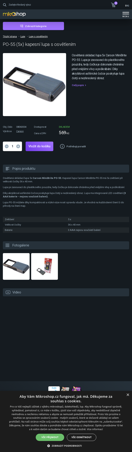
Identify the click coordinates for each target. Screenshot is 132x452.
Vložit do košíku (39, 146)
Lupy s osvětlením (38, 36)
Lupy (22, 36)
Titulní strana (10, 36)
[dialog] (66, 421)
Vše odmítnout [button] (81, 437)
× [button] (127, 395)
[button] (66, 445)
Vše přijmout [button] (49, 437)
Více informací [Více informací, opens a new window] (95, 429)
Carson (20, 131)
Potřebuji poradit (76, 146)
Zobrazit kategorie (36, 26)
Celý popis (78, 85)
